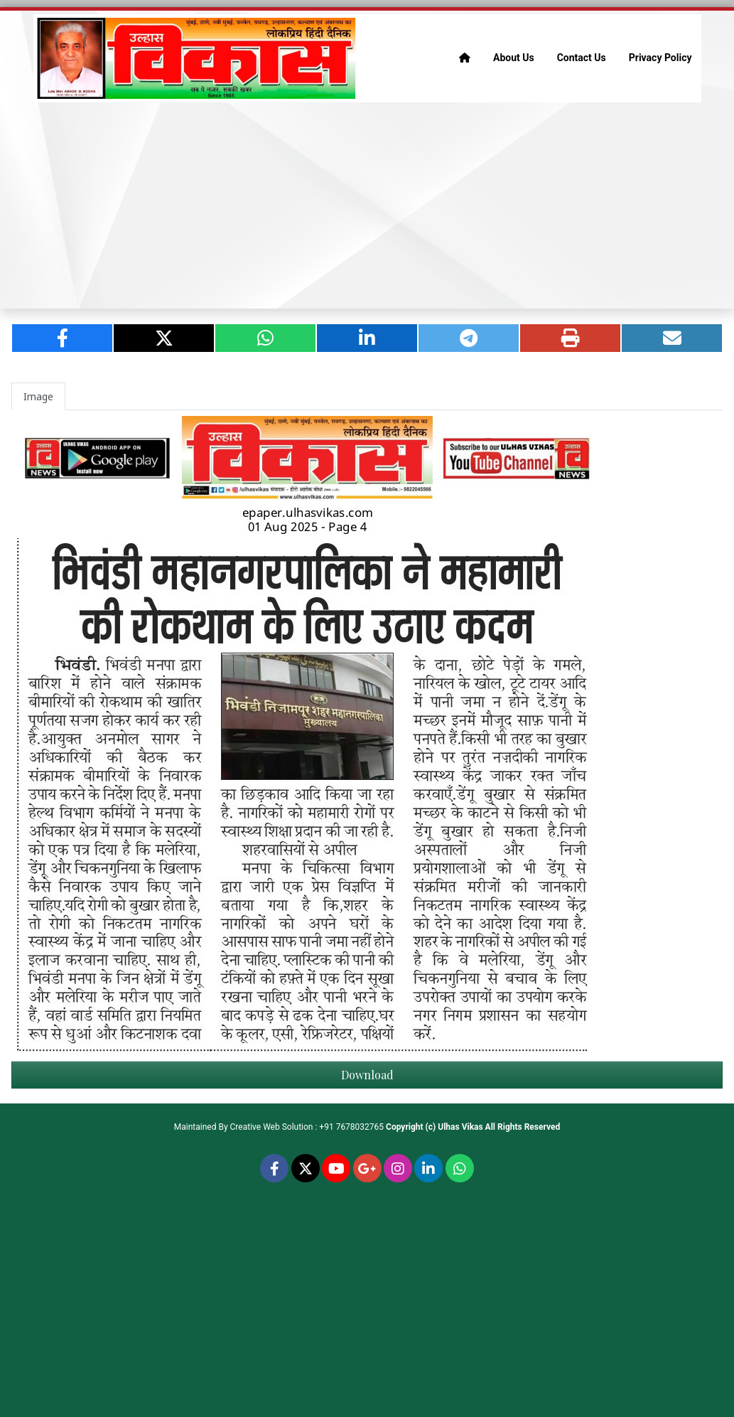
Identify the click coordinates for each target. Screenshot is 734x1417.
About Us (513, 57)
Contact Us (581, 57)
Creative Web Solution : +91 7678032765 (307, 1127)
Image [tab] (38, 396)
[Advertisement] (367, 205)
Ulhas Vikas (460, 1127)
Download (367, 1074)
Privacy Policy (660, 57)
